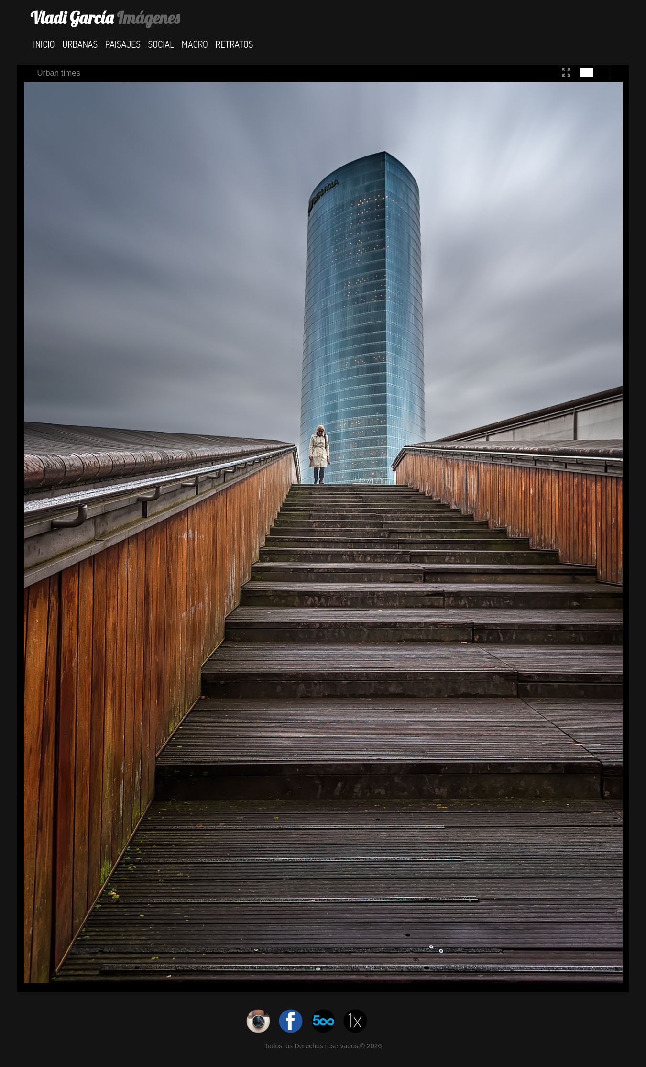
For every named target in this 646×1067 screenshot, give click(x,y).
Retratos (234, 44)
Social (161, 44)
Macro (195, 44)
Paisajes (123, 44)
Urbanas (80, 44)
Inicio (44, 44)
